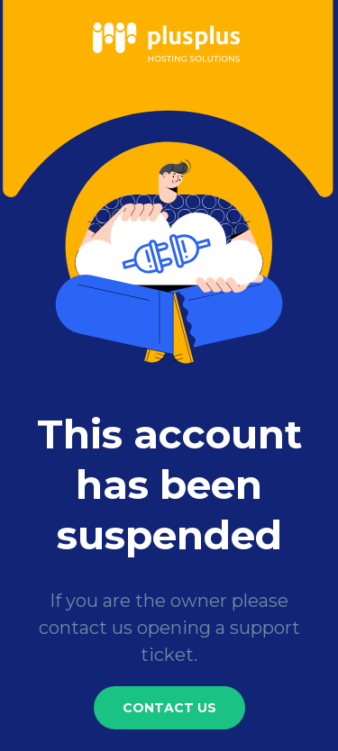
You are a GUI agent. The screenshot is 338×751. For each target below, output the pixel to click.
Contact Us (169, 708)
